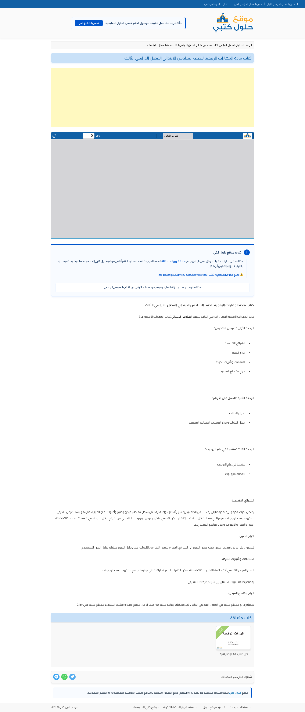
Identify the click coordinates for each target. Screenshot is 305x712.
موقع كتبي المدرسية (145, 707)
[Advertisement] (152, 97)
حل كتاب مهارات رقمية (234, 653)
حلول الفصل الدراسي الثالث (227, 45)
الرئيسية (247, 45)
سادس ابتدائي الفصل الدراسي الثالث (192, 45)
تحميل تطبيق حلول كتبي (216, 4)
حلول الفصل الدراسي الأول (281, 4)
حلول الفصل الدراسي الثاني (248, 4)
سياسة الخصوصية (241, 707)
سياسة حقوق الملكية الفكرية (180, 707)
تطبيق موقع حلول (214, 707)
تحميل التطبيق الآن (89, 23)
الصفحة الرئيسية (301, 3)
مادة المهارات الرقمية (160, 45)
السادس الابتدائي (181, 316)
